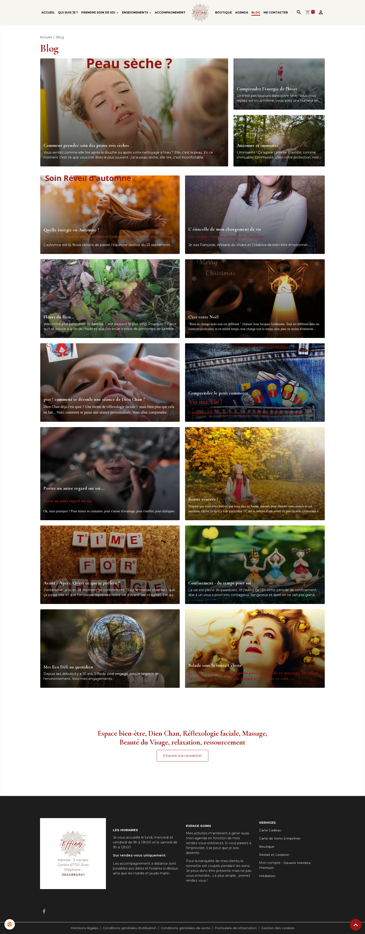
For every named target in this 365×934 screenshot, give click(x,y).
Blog (255, 12)
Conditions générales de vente (185, 928)
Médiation (267, 876)
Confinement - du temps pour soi (219, 583)
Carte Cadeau (270, 830)
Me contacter (276, 12)
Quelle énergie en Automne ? (71, 230)
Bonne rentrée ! (203, 499)
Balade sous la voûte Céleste (215, 665)
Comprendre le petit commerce (218, 393)
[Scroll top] (356, 925)
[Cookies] (10, 924)
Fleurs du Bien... (59, 317)
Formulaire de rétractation (236, 928)
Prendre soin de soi (98, 12)
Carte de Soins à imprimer (280, 838)
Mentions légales (85, 928)
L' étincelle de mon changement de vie (224, 229)
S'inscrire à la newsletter (182, 756)
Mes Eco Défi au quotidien (68, 667)
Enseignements (135, 12)
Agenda (241, 12)
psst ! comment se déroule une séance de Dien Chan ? (94, 399)
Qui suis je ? (68, 12)
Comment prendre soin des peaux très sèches (86, 145)
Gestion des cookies (277, 928)
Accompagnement (170, 12)
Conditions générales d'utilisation (129, 928)
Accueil (48, 12)
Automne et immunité (257, 145)
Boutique (223, 12)
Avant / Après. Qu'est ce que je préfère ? (82, 583)
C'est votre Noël (203, 317)
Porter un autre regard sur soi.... (74, 488)
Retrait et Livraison (274, 855)
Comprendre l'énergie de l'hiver (267, 89)
